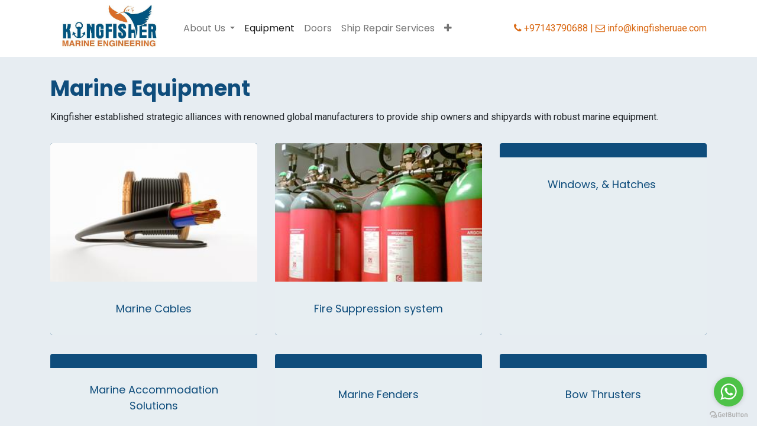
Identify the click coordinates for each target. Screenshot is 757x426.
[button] (448, 28)
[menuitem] (269, 28)
